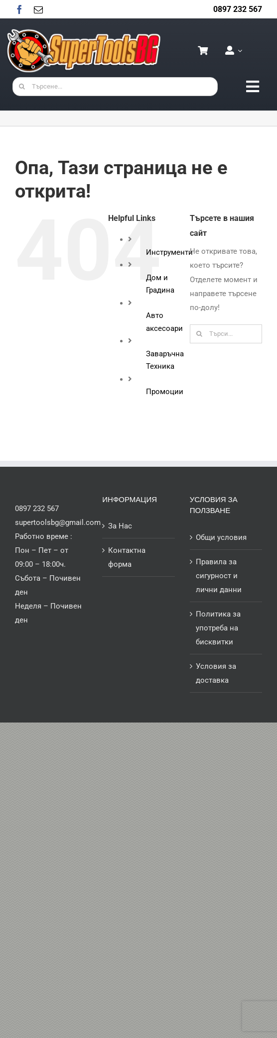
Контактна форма (126, 557)
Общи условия (221, 537)
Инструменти (169, 252)
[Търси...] (226, 333)
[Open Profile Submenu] (238, 50)
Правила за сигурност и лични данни (219, 575)
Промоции (164, 391)
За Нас (120, 525)
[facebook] (19, 9)
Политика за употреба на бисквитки (218, 628)
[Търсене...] (115, 86)
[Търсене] (21, 86)
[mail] (38, 9)
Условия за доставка (216, 673)
